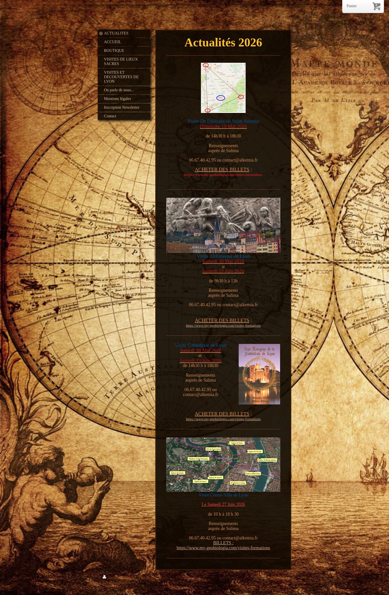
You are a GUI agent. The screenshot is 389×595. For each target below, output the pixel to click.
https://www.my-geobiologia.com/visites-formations (223, 326)
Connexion (278, 577)
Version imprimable (120, 577)
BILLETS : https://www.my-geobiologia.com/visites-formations (223, 545)
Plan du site (147, 577)
